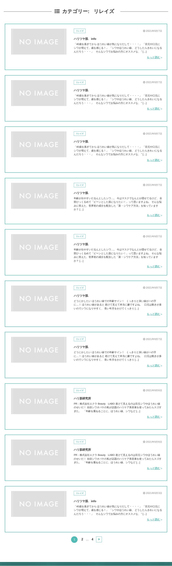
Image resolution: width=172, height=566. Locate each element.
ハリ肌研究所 (85, 398)
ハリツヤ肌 (83, 90)
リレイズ (81, 30)
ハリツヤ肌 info (89, 38)
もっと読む (154, 57)
